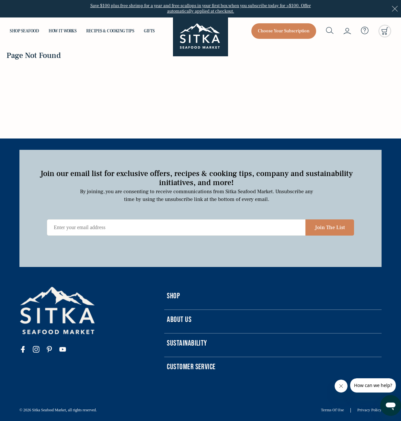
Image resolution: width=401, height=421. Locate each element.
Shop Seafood (24, 31)
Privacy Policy (369, 410)
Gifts (149, 31)
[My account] (347, 31)
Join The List (330, 227)
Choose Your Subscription (284, 31)
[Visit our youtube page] (66, 350)
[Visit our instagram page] (39, 350)
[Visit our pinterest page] (52, 350)
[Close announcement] (394, 8)
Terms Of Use (332, 410)
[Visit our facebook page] (26, 350)
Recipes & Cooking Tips (110, 31)
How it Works (62, 31)
